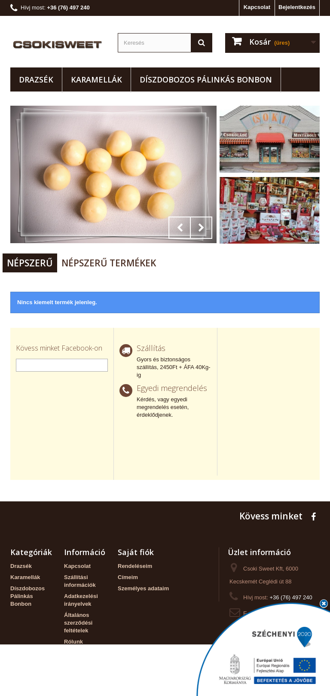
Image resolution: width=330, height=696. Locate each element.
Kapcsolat (257, 7)
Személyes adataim (143, 588)
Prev (179, 228)
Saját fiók (136, 552)
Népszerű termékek (108, 263)
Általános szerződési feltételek (78, 623)
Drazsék (36, 79)
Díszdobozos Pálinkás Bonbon (206, 79)
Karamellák (96, 79)
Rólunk (73, 641)
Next (201, 228)
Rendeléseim (135, 566)
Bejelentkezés (296, 7)
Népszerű (30, 263)
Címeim (128, 577)
